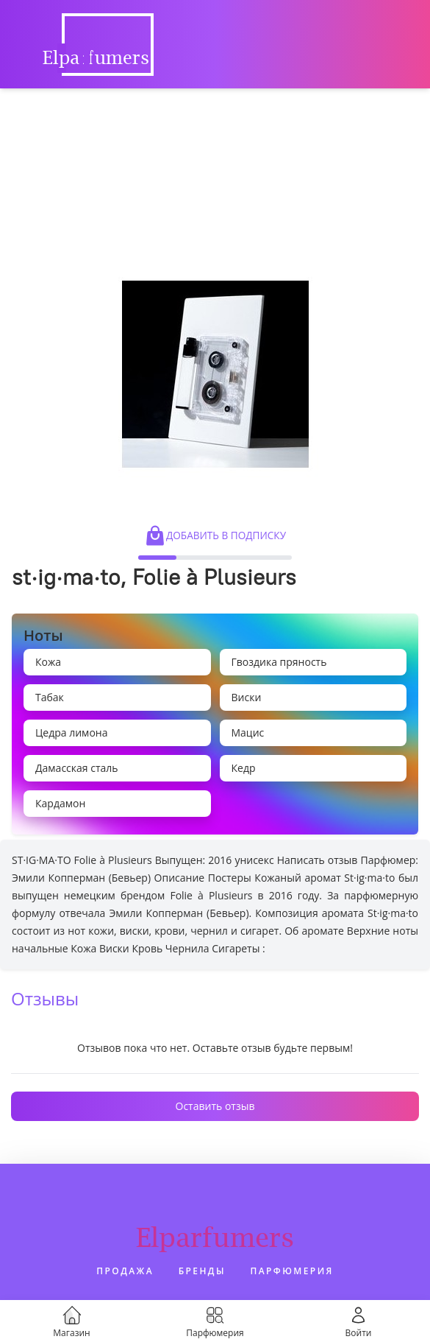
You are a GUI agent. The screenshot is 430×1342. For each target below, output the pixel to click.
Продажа (125, 1271)
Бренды (202, 1271)
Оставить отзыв (215, 1106)
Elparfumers (215, 1237)
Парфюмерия (292, 1271)
